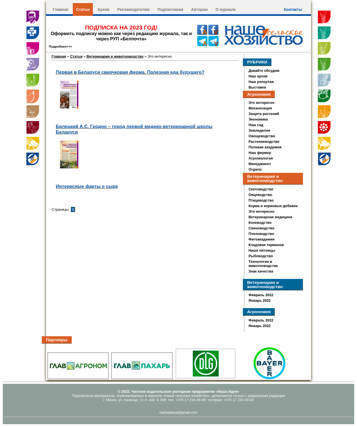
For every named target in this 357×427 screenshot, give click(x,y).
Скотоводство (261, 189)
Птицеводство (261, 200)
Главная (60, 9)
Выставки (257, 87)
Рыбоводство (261, 256)
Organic (255, 169)
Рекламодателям (133, 9)
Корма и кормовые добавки (273, 206)
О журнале (226, 9)
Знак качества (261, 271)
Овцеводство (260, 195)
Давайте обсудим (264, 70)
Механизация (260, 108)
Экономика (258, 119)
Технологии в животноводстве (263, 263)
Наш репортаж (261, 82)
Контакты (293, 9)
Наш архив (258, 76)
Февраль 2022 (261, 295)
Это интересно (261, 102)
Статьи (83, 9)
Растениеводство (264, 141)
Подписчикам (170, 9)
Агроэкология (261, 158)
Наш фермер (260, 153)
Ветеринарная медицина (270, 217)
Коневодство (260, 222)
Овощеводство (262, 136)
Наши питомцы (262, 250)
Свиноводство (261, 228)
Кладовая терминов (266, 245)
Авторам (199, 9)
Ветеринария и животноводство (114, 56)
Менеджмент (260, 164)
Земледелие (259, 130)
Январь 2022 (260, 300)
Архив (103, 9)
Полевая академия (265, 147)
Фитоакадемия (261, 239)
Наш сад (256, 125)
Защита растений (264, 114)
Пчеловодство (261, 234)
